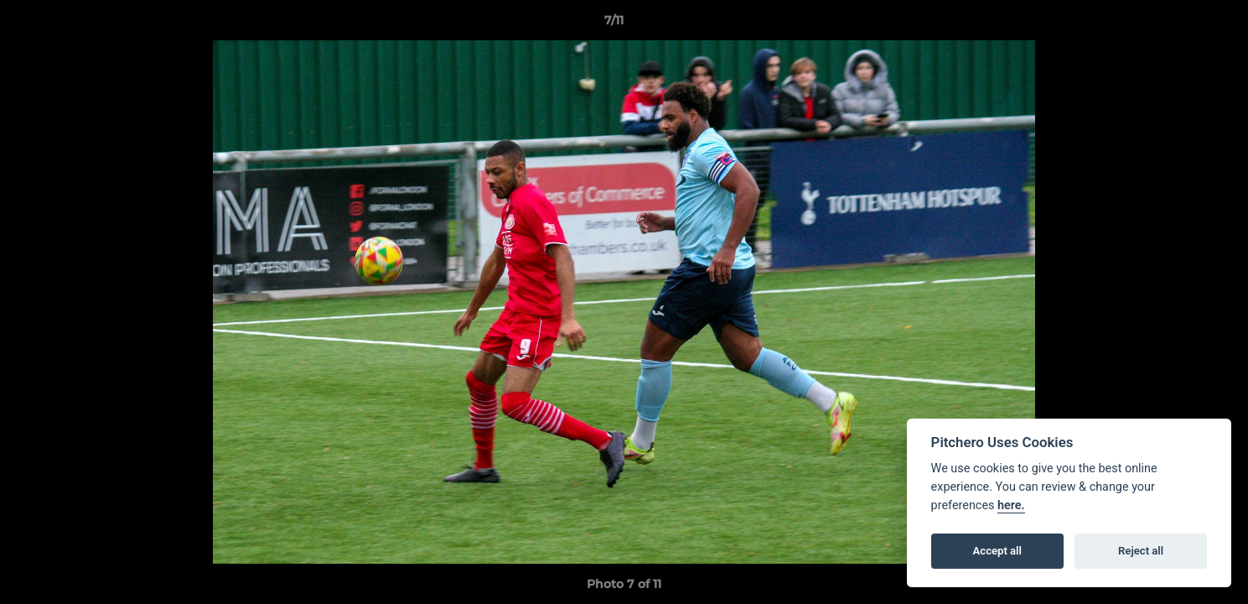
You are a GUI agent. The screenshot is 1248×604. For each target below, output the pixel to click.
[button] (1178, 24)
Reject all (1140, 550)
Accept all (997, 550)
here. (1011, 505)
